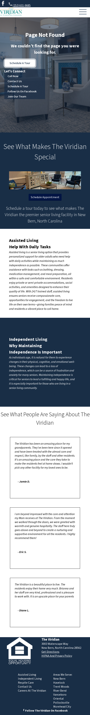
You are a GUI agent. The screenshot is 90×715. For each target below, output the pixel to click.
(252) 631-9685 (19, 4)
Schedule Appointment (45, 197)
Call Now (13, 76)
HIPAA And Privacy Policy (56, 656)
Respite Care (26, 683)
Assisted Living (23, 240)
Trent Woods (61, 687)
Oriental (58, 699)
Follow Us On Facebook (22, 91)
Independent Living (28, 339)
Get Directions (50, 652)
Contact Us (15, 81)
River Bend (59, 691)
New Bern (59, 679)
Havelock (59, 683)
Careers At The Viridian (32, 691)
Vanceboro (59, 695)
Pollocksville (61, 703)
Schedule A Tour (20, 63)
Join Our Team (17, 97)
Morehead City (62, 707)
